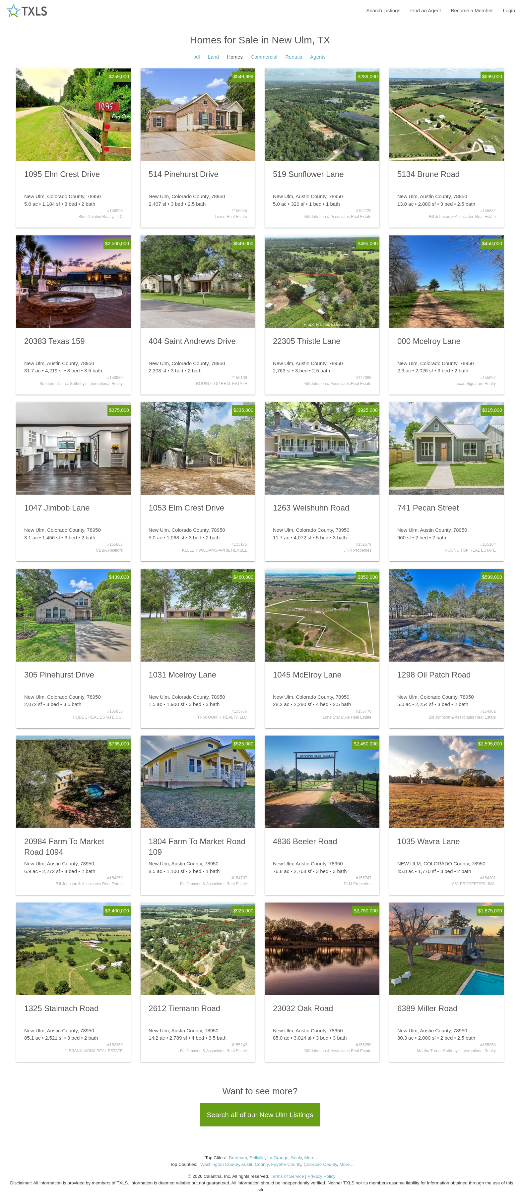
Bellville (257, 1157)
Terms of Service (287, 1176)
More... (311, 1157)
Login (509, 10)
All (197, 57)
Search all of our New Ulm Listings (260, 1114)
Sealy (296, 1157)
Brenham (238, 1157)
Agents (318, 57)
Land (213, 57)
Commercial (264, 57)
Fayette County (286, 1164)
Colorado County (320, 1164)
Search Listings (383, 10)
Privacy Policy (321, 1176)
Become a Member (472, 10)
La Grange (278, 1157)
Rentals (293, 57)
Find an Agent (425, 10)
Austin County (255, 1164)
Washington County (219, 1164)
